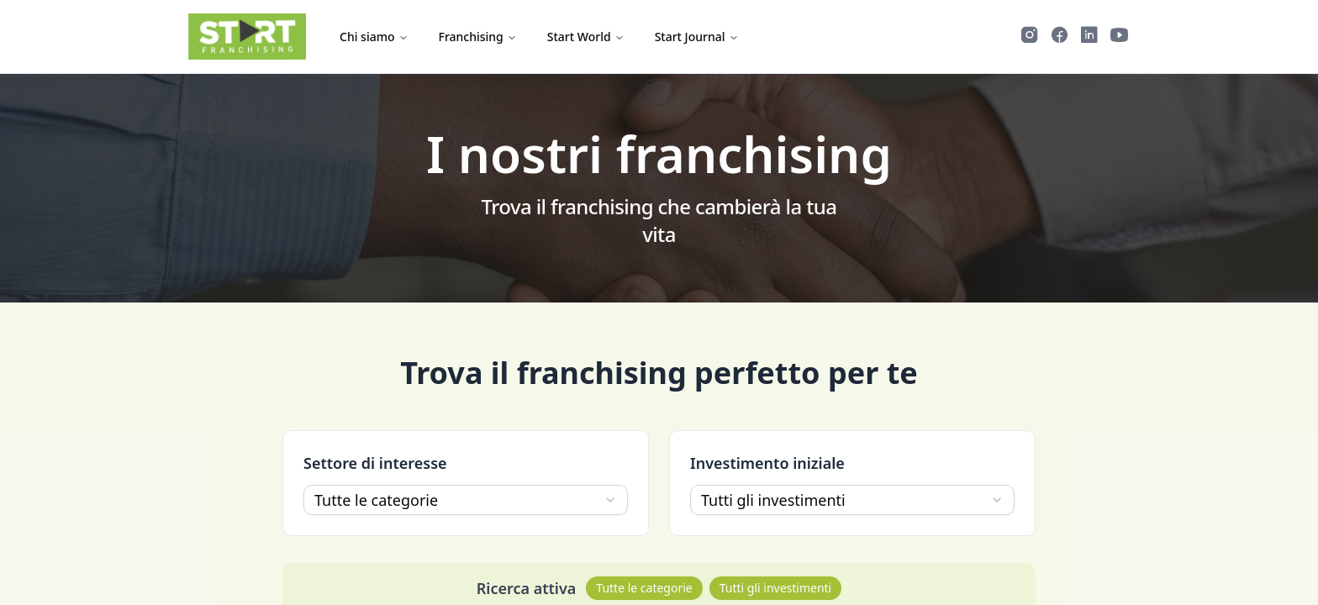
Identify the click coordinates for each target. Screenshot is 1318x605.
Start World (586, 37)
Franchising (478, 37)
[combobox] (465, 500)
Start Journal (697, 37)
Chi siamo (374, 37)
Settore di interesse (375, 463)
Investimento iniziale (767, 463)
